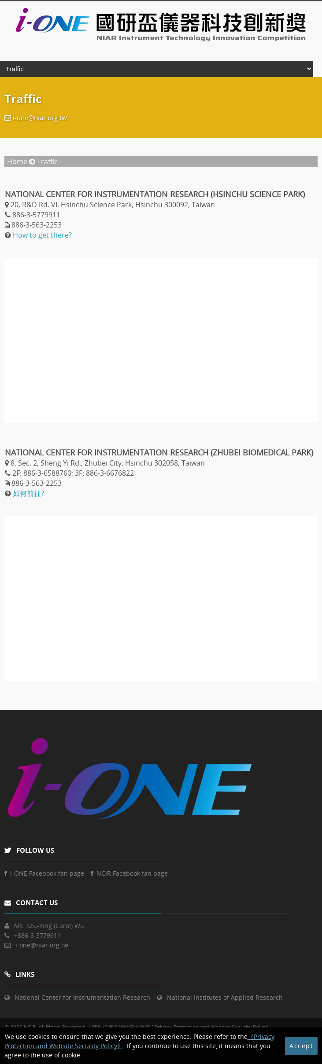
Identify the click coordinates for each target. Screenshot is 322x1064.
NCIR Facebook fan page (129, 873)
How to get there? (42, 235)
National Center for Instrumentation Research (82, 997)
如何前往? (28, 493)
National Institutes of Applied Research (225, 997)
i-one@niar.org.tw (40, 117)
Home (17, 161)
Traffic (47, 161)
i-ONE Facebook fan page (44, 873)
